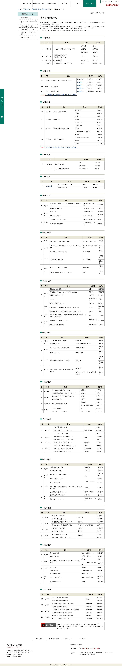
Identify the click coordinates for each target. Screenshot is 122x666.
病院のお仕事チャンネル (28, 29)
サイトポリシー (67, 638)
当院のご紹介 (26, 9)
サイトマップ (82, 638)
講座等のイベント (47, 9)
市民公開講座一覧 (26, 18)
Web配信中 (80, 82)
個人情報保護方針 (54, 638)
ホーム (19, 9)
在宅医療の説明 (25, 37)
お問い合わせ (40, 638)
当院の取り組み (36, 9)
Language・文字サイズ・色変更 (109, 1)
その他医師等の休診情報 (88, 654)
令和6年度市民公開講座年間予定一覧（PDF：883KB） (61, 147)
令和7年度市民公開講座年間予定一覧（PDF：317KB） (61, 95)
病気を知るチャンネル (27, 26)
